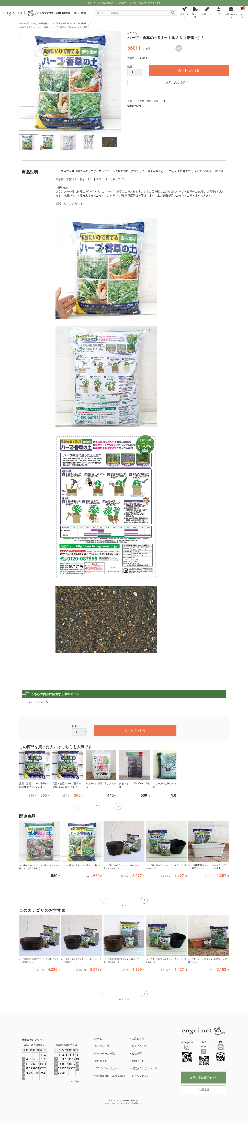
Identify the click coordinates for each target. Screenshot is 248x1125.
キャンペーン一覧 (104, 1053)
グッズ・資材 (42, 27)
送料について (134, 106)
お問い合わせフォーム (203, 1077)
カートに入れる (188, 70)
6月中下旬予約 (25, 27)
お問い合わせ (139, 1061)
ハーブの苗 (24, 23)
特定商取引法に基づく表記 (109, 1075)
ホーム (98, 1038)
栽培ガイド (100, 1061)
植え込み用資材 (40, 23)
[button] (118, 806)
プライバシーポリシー (107, 1068)
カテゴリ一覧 (102, 1046)
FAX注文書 (203, 1089)
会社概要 (137, 1053)
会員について (139, 1046)
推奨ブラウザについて (144, 1068)
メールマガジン (140, 1075)
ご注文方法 (138, 1038)
